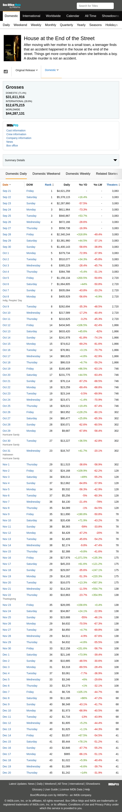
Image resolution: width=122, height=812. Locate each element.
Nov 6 (6, 495)
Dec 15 (7, 741)
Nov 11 (7, 526)
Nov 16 (7, 557)
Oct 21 (6, 381)
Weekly (36, 25)
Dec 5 (6, 679)
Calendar (72, 16)
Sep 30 (7, 246)
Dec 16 (7, 747)
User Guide (51, 789)
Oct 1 (6, 253)
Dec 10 (7, 710)
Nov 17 (7, 563)
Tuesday (31, 215)
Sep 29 (7, 240)
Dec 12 (7, 722)
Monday (31, 209)
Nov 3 (6, 476)
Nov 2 (6, 470)
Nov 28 (7, 635)
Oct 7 (6, 290)
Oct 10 (6, 312)
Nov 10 (7, 520)
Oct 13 (6, 331)
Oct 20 (6, 374)
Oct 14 (6, 337)
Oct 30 (6, 440)
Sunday (30, 203)
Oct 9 (6, 306)
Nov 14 (7, 545)
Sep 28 (7, 234)
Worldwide (53, 16)
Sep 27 (7, 228)
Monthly (50, 25)
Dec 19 (7, 766)
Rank (48, 184)
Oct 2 (6, 259)
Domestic (11, 16)
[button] (117, 5)
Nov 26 (7, 623)
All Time (90, 16)
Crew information (16, 134)
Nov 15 (7, 551)
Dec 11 (7, 716)
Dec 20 (7, 772)
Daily (6, 25)
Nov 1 (6, 464)
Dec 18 (7, 760)
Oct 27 (6, 418)
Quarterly (66, 25)
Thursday (31, 228)
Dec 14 (7, 735)
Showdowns (110, 16)
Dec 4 (6, 673)
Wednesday (33, 221)
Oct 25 (6, 405)
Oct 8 (6, 296)
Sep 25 (7, 215)
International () (19, 101)
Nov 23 (7, 604)
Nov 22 (7, 594)
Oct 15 (6, 343)
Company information (18, 138)
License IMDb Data (71, 789)
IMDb (77, 795)
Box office (12, 145)
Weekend (20, 25)
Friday (30, 190)
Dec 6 (6, 685)
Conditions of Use (78, 804)
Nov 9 (6, 514)
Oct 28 (6, 424)
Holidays (111, 25)
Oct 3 (6, 265)
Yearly (81, 25)
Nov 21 (7, 588)
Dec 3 (6, 667)
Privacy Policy (103, 804)
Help (87, 789)
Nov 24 (7, 611)
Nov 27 (7, 629)
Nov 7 (6, 501)
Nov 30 (7, 648)
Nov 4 (6, 483)
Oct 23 (6, 393)
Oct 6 (6, 284)
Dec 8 (6, 698)
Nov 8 (6, 507)
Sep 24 (7, 209)
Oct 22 (6, 387)
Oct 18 (6, 362)
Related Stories (107, 173)
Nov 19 (7, 576)
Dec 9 (6, 704)
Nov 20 (7, 582)
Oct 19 (6, 368)
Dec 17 (7, 754)
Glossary (37, 789)
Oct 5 (6, 277)
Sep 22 (7, 197)
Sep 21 (7, 190)
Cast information (16, 130)
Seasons (95, 25)
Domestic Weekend (46, 173)
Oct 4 (6, 271)
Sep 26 (7, 221)
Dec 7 (6, 691)
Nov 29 (7, 642)
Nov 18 (7, 570)
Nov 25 (7, 617)
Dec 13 (7, 729)
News (9, 141)
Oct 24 (6, 399)
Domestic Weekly (78, 173)
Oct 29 (6, 430)
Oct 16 (6, 349)
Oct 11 (6, 318)
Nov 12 (7, 532)
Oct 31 (6, 450)
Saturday (31, 197)
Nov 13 (7, 539)
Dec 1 (6, 654)
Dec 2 (6, 660)
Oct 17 (6, 356)
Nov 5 (6, 489)
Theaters (112, 184)
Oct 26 (6, 412)
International (31, 16)
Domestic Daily (16, 173)
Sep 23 (7, 203)
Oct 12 (6, 325)
